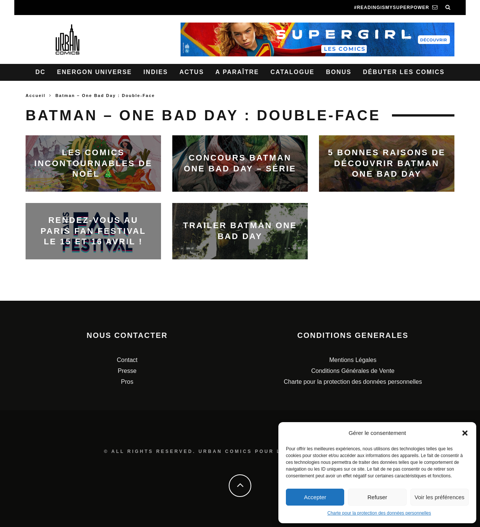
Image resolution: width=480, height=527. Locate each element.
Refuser (377, 497)
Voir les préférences (440, 497)
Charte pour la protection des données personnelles (379, 513)
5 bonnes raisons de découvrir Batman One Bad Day (387, 163)
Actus (191, 72)
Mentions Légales (352, 360)
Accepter (315, 497)
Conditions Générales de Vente (352, 371)
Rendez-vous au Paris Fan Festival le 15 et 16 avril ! (93, 230)
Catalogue (292, 72)
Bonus (338, 72)
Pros (127, 382)
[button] (465, 433)
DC (40, 72)
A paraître (237, 72)
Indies (155, 72)
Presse (127, 371)
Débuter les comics (404, 72)
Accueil (36, 95)
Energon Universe (94, 72)
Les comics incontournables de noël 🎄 (93, 163)
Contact (127, 360)
